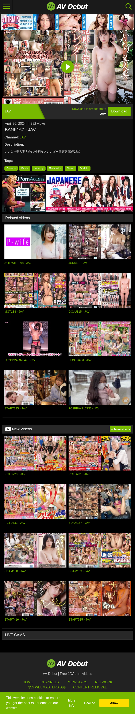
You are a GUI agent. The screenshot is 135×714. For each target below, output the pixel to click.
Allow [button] (114, 703)
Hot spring (38, 168)
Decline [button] (89, 703)
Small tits (84, 168)
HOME (28, 682)
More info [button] (71, 703)
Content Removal (90, 687)
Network (103, 682)
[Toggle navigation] (6, 6)
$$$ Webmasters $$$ (46, 687)
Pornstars (77, 682)
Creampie (11, 168)
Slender (70, 168)
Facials (24, 168)
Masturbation (55, 168)
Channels (49, 682)
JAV (23, 137)
